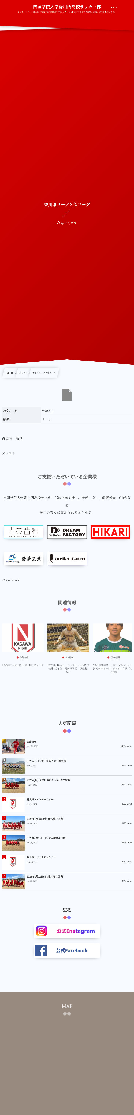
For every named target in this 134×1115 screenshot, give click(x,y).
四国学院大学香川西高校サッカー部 (67, 7)
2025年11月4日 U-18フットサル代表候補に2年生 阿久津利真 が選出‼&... (68, 670)
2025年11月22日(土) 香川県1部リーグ (22, 667)
